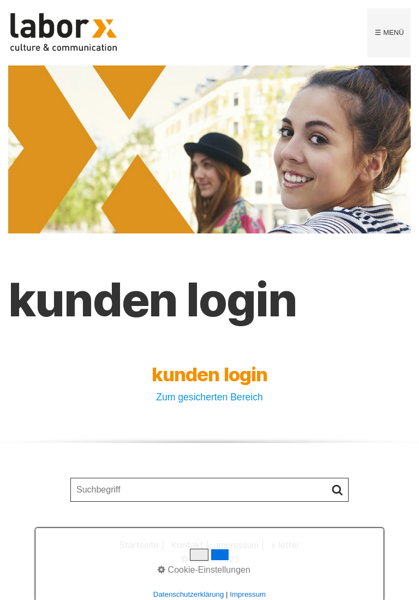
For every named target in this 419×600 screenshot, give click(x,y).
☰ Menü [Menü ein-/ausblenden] (389, 32)
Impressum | (240, 544)
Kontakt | (190, 544)
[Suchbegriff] (209, 490)
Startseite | (141, 544)
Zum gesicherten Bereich (209, 397)
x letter (285, 544)
